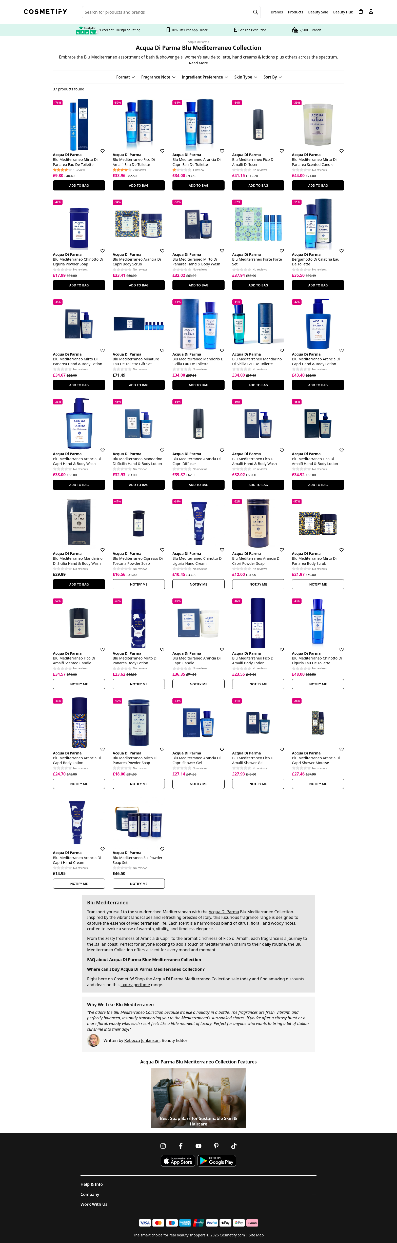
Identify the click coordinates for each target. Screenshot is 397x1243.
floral (256, 923)
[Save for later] (99, 148)
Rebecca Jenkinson (142, 1040)
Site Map (256, 1235)
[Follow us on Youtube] (198, 1146)
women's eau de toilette (207, 57)
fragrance (249, 917)
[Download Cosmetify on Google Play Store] (216, 1161)
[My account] (371, 11)
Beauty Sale (318, 12)
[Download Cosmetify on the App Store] (178, 1161)
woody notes (283, 923)
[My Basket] (361, 11)
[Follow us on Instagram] (163, 1146)
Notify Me (139, 584)
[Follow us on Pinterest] (216, 1146)
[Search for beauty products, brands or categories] (171, 12)
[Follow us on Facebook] (181, 1146)
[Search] (256, 12)
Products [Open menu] (295, 12)
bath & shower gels (164, 57)
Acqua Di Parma (198, 42)
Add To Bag (79, 185)
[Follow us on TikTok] (234, 1146)
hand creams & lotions (253, 57)
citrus (243, 923)
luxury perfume (135, 984)
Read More (198, 63)
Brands (277, 12)
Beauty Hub (343, 12)
